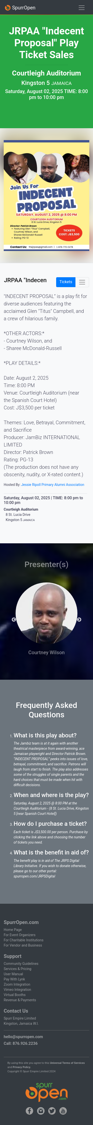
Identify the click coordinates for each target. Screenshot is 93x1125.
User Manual (13, 974)
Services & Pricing (17, 969)
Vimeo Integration (17, 990)
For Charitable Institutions (24, 940)
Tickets (65, 281)
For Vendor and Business (23, 945)
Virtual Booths (14, 995)
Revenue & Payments (20, 1000)
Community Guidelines (21, 964)
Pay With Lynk (14, 979)
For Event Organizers (20, 935)
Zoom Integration (17, 984)
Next (79, 619)
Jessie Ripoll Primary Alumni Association (52, 485)
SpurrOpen (20, 8)
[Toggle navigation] (81, 7)
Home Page (13, 930)
